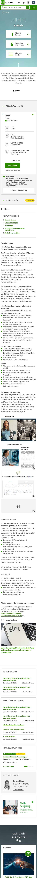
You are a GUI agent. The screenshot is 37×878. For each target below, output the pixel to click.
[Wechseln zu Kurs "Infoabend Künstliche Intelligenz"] (26, 766)
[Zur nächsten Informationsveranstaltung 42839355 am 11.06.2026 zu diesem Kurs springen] (18, 44)
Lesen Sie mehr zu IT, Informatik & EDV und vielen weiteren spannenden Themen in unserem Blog (17, 650)
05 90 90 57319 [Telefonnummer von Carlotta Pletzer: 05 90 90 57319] (23, 784)
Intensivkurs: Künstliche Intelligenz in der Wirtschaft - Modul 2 (16, 688)
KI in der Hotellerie (9, 736)
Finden (27, 7)
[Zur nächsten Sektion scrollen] (18, 65)
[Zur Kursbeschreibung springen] (18, 54)
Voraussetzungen (11, 223)
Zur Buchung (13, 165)
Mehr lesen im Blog (12, 233)
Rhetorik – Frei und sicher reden (13, 729)
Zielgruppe (9, 225)
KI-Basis (6, 12)
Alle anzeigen (8, 767)
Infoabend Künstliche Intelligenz (13, 725)
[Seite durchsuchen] (15, 8)
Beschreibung (10, 220)
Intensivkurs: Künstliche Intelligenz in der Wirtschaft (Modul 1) (16, 679)
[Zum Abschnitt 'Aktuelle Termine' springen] (18, 34)
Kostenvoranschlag (18, 190)
